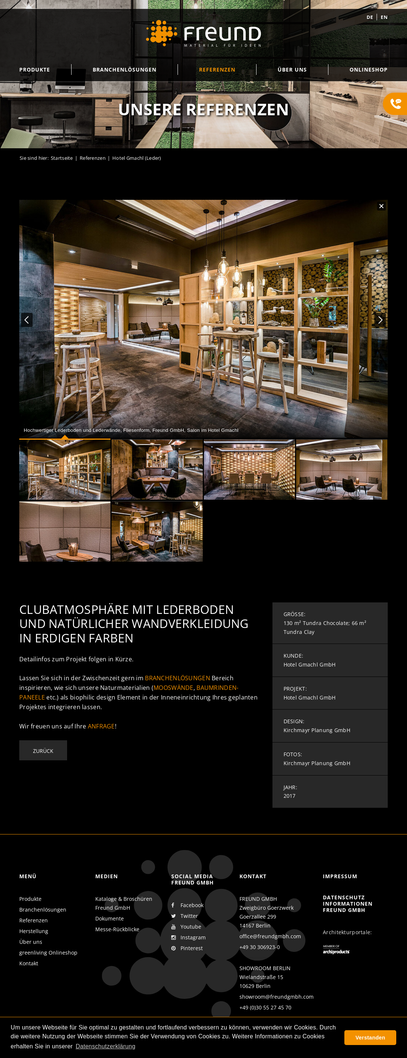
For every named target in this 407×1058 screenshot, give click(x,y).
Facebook (187, 905)
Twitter (184, 916)
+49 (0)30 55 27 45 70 (265, 1007)
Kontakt (28, 963)
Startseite (62, 158)
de (370, 17)
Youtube (186, 926)
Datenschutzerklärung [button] (105, 1046)
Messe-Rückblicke (117, 929)
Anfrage (101, 726)
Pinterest (187, 948)
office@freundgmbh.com (270, 936)
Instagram (188, 937)
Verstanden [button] (370, 1038)
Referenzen (93, 158)
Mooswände (173, 688)
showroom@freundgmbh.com (276, 996)
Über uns (30, 941)
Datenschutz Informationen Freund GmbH (348, 903)
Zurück (43, 750)
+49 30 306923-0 (259, 946)
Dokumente (109, 918)
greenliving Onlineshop (48, 952)
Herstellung (33, 931)
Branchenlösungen (177, 678)
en (384, 17)
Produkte (30, 898)
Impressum (340, 876)
